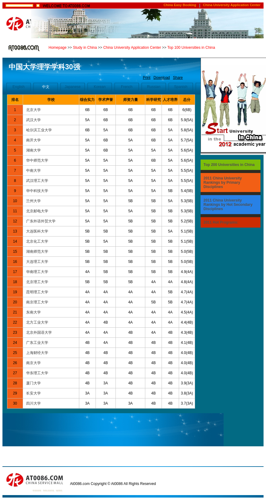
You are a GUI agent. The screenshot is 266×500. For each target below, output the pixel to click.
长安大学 (33, 393)
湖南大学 (33, 150)
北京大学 (33, 110)
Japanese (72, 87)
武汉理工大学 (37, 181)
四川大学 (33, 403)
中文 (45, 87)
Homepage (58, 47)
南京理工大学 (37, 302)
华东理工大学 (37, 373)
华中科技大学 (37, 191)
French (126, 87)
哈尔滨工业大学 (39, 130)
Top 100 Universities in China (191, 47)
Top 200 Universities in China (229, 165)
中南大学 (33, 170)
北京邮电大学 (37, 211)
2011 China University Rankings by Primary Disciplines (223, 182)
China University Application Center (231, 5)
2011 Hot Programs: (221, 222)
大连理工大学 (37, 262)
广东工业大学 (37, 342)
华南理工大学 (37, 272)
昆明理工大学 (37, 292)
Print (147, 77)
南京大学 (33, 363)
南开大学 (33, 140)
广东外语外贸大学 (41, 221)
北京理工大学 (37, 282)
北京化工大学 (37, 241)
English (19, 87)
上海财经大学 (37, 353)
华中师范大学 (37, 160)
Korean (100, 87)
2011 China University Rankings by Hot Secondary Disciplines (228, 204)
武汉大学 (33, 120)
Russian (153, 87)
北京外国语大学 (39, 332)
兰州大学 (33, 201)
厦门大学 (33, 383)
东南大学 (33, 312)
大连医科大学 (37, 231)
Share (178, 77)
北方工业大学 (37, 322)
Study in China (85, 47)
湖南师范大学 (37, 251)
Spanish (180, 87)
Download (162, 77)
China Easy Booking (179, 5)
